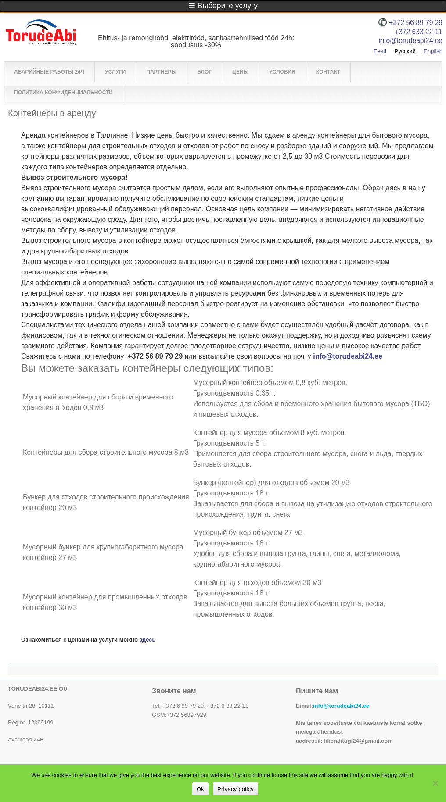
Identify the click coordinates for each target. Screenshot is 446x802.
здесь (148, 639)
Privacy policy (235, 789)
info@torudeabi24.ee (347, 356)
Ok (200, 789)
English (433, 51)
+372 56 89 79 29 (415, 22)
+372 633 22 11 (418, 32)
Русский (404, 51)
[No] (435, 783)
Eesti (380, 51)
